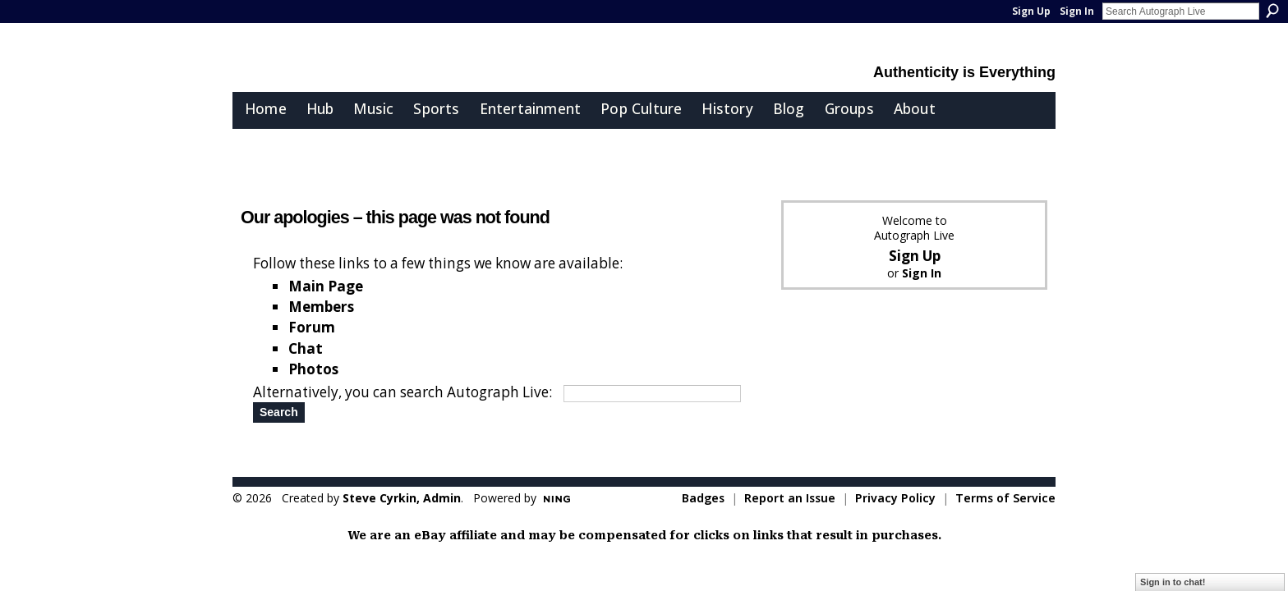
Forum (311, 327)
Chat (305, 348)
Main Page (325, 286)
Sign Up (1031, 11)
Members (321, 306)
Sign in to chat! (1172, 582)
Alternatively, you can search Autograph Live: (402, 392)
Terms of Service (1005, 498)
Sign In (1077, 11)
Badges (703, 498)
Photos (313, 369)
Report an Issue (789, 498)
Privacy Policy (895, 498)
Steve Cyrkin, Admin (402, 498)
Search (1272, 10)
